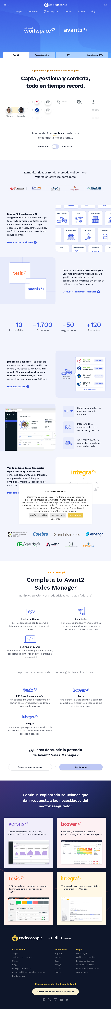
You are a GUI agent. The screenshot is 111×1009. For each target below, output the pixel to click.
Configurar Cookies (38, 515)
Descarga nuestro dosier (30, 767)
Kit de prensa (18, 976)
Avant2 (16, 55)
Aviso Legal (81, 953)
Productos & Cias (42, 55)
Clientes (68, 11)
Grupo (19, 11)
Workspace (50, 11)
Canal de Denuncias (85, 965)
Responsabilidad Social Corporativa (28, 972)
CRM (69, 55)
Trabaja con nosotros (22, 957)
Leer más (55, 519)
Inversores (32, 11)
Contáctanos (82, 972)
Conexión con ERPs (95, 55)
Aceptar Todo (75, 515)
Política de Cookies (85, 961)
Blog (93, 11)
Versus (58, 968)
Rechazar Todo (58, 515)
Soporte (81, 11)
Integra (58, 965)
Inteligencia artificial (21, 968)
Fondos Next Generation (87, 968)
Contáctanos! (80, 767)
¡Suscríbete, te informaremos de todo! (56, 992)
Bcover (58, 972)
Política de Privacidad (86, 957)
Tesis (57, 961)
